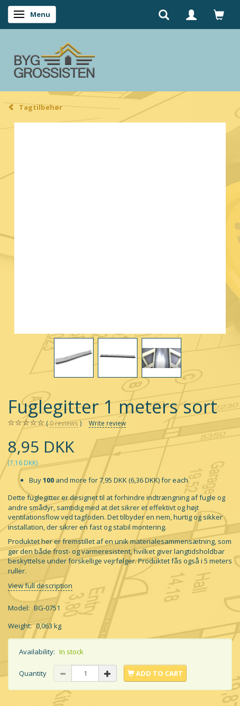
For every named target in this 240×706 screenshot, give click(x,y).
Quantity (33, 673)
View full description (40, 585)
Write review (107, 423)
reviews (64, 423)
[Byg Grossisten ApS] (54, 57)
